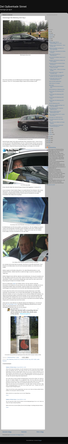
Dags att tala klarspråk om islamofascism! (54, 55)
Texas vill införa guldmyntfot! (55, 81)
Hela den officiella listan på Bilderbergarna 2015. (54, 112)
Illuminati (26, 359)
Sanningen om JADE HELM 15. (56, 117)
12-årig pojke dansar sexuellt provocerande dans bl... (55, 79)
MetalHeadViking (52, 147)
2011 (49, 142)
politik (38, 359)
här (40, 187)
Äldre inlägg (40, 432)
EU (19, 359)
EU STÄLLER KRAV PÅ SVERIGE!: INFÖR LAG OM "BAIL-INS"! (56, 76)
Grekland (22, 359)
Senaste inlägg (6, 432)
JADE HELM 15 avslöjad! (54, 83)
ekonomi (16, 359)
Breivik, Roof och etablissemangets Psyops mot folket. (56, 67)
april (50, 130)
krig (29, 359)
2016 (49, 31)
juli (50, 38)
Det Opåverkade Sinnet (13, 6)
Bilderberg (11, 359)
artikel (14, 283)
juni (50, 40)
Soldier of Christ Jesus (11, 367)
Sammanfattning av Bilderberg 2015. (57, 89)
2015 (8, 359)
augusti (51, 36)
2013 (49, 138)
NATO (32, 359)
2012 (49, 140)
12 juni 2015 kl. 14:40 (21, 367)
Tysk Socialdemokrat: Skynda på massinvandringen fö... (56, 126)
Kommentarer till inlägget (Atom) (17, 434)
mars (50, 132)
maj (50, 128)
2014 (49, 136)
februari (51, 134)
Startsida (24, 432)
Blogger (40, 440)
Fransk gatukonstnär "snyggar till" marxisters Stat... (56, 73)
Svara (7, 395)
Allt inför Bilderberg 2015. (54, 103)
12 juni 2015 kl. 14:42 (21, 399)
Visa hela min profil (51, 184)
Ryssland (5, 360)
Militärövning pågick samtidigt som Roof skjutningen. (56, 49)
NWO (35, 359)
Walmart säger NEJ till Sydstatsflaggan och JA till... (55, 43)
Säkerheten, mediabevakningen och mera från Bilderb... (56, 106)
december (51, 34)
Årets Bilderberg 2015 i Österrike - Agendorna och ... (56, 109)
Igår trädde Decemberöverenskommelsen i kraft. (56, 86)
